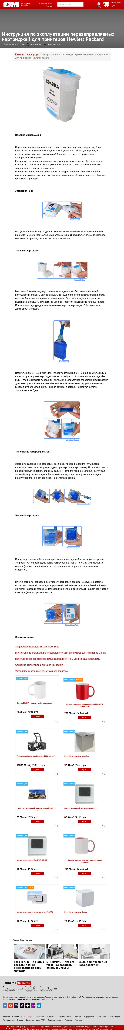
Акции (30, 1017)
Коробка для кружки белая (75, 912)
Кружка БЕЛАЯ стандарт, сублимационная (34, 703)
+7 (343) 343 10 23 (46, 991)
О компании (39, 1017)
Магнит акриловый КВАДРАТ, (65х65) (32, 860)
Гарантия (68, 1020)
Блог (23, 1017)
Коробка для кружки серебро (76, 756)
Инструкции (51, 1017)
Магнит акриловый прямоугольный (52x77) (35, 912)
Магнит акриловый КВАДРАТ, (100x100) (80, 808)
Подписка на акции (55, 1020)
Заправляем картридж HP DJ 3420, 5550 (37, 646)
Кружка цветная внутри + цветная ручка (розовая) (85, 861)
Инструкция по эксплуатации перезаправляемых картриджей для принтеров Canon (60, 652)
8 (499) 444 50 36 (45, 3)
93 (104, 930)
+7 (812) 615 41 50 (31, 991)
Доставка (77, 1017)
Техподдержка (8, 1020)
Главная (6, 1017)
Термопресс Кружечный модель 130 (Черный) (36, 756)
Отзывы (20, 1020)
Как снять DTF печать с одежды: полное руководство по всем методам (29, 966)
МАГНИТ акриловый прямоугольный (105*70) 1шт (37, 809)
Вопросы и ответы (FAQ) (35, 1020)
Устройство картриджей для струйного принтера (41, 671)
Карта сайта (101, 1017)
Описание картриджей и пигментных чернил (39, 665)
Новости (15, 1017)
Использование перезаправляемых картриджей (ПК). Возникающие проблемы (57, 659)
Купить (37, 716)
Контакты (78, 1020)
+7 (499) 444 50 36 (9, 991)
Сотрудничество (65, 1017)
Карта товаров (114, 1017)
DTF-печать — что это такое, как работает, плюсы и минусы (60, 964)
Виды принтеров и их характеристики (93, 963)
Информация (89, 1017)
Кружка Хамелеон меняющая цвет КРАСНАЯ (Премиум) (84, 705)
